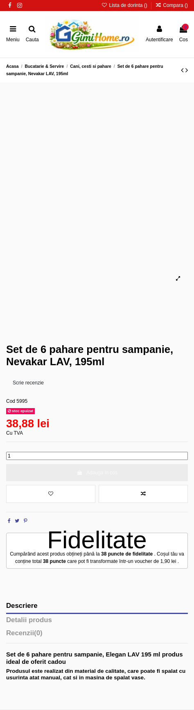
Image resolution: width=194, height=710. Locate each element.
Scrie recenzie (28, 383)
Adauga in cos (97, 473)
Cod (10, 401)
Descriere (22, 606)
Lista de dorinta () (125, 5)
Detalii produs (29, 620)
